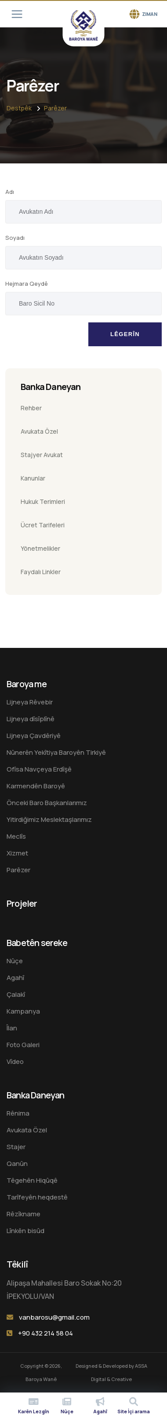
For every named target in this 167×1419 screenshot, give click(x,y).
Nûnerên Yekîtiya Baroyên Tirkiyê (56, 752)
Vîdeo (15, 1061)
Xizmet (17, 853)
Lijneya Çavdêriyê (34, 735)
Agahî (15, 977)
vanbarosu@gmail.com (54, 1317)
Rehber (31, 408)
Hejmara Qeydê (26, 284)
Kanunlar (33, 478)
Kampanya (23, 1011)
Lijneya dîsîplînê (30, 718)
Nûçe (15, 960)
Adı (9, 192)
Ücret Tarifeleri (43, 525)
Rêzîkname (23, 1213)
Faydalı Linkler (41, 572)
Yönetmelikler (40, 548)
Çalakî (16, 994)
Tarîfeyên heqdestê (37, 1197)
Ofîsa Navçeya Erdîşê (39, 769)
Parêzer (55, 108)
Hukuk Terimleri (43, 501)
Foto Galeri (23, 1044)
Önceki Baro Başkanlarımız (47, 802)
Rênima (18, 1113)
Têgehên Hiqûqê (32, 1180)
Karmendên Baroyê (36, 786)
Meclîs (16, 836)
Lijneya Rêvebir (30, 702)
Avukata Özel (39, 431)
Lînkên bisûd (25, 1230)
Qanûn (17, 1163)
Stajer (16, 1146)
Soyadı (15, 238)
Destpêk (19, 108)
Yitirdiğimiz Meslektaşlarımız (49, 819)
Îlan (12, 1028)
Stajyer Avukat (42, 454)
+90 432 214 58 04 (45, 1333)
